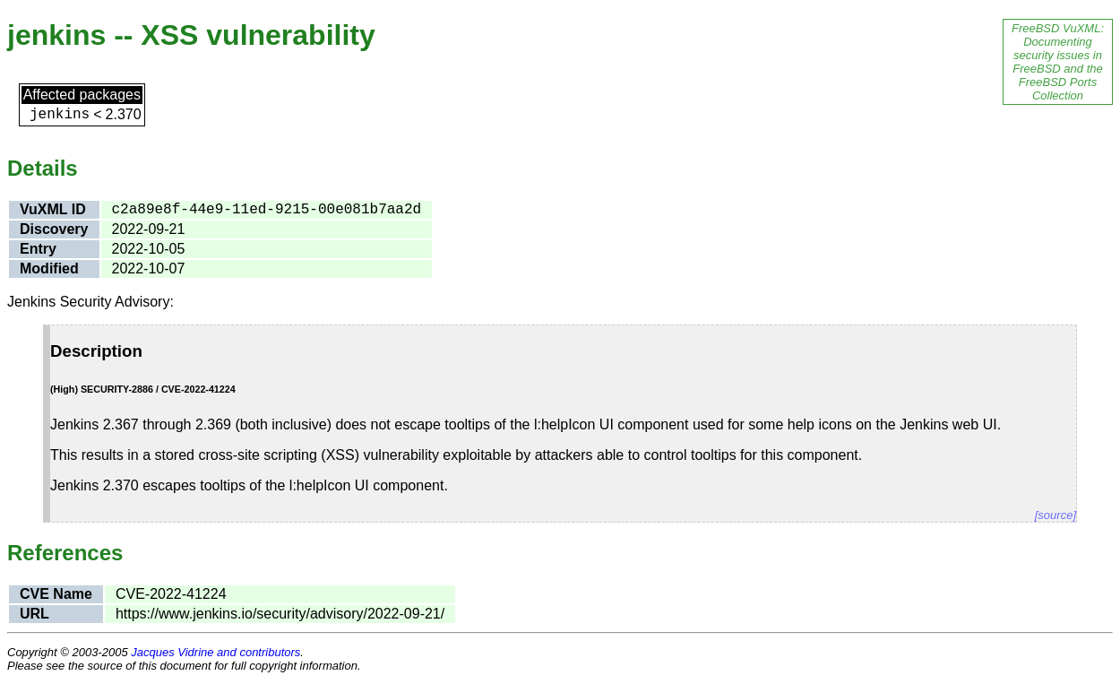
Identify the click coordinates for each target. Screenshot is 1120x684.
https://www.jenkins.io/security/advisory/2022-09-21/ (280, 613)
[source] (1055, 515)
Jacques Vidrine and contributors (215, 652)
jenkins (60, 115)
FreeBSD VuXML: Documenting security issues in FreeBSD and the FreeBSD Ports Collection (1058, 62)
